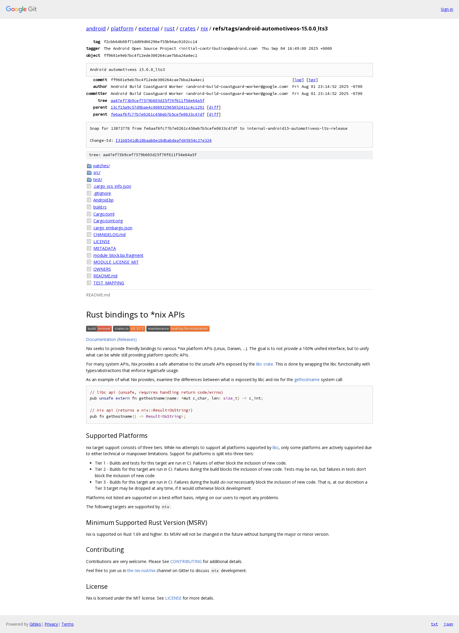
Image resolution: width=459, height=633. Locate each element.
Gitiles (35, 624)
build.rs (100, 207)
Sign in (447, 9)
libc (276, 447)
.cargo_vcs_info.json (112, 186)
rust (169, 28)
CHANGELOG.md (109, 234)
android (96, 28)
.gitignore (102, 193)
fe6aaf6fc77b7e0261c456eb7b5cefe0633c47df (157, 114)
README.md (105, 276)
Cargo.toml (103, 214)
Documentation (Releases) (111, 339)
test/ (97, 179)
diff (213, 107)
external (148, 28)
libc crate (264, 364)
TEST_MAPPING (108, 283)
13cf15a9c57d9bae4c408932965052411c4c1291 (157, 107)
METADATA (104, 248)
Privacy (51, 624)
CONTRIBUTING (186, 561)
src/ (96, 172)
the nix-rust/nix (141, 570)
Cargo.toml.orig (108, 220)
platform (122, 28)
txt (434, 624)
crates (188, 28)
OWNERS (102, 269)
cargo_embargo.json (112, 228)
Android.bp (103, 200)
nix (204, 28)
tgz (312, 79)
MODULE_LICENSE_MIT (116, 262)
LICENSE (101, 241)
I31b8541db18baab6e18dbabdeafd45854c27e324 (164, 140)
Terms (67, 624)
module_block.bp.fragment (118, 255)
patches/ (101, 165)
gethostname (307, 379)
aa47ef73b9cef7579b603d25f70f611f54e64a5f (157, 100)
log (298, 79)
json (448, 624)
